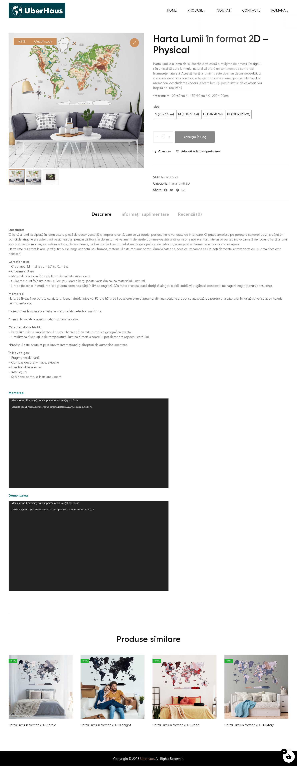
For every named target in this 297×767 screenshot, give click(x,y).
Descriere (102, 214)
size (156, 106)
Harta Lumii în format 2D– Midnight (106, 725)
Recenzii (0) (190, 214)
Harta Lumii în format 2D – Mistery (249, 725)
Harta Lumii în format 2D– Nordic (32, 725)
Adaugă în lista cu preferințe (200, 151)
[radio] (164, 114)
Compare (164, 151)
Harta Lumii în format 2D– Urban (175, 725)
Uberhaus (147, 759)
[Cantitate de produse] (163, 137)
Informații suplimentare (144, 214)
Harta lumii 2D (179, 183)
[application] (88, 443)
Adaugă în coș (194, 137)
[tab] (102, 214)
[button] (134, 42)
